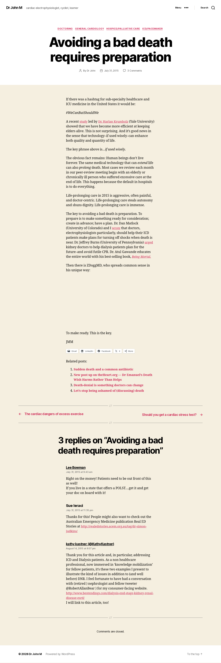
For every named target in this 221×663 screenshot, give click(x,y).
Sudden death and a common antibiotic (105, 370)
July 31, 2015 (111, 71)
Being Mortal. (142, 257)
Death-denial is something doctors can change (111, 386)
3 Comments (135, 71)
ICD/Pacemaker (154, 29)
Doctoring (64, 29)
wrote (116, 228)
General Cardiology (89, 29)
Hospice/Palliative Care (124, 29)
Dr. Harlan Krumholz (115, 122)
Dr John (91, 71)
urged (149, 243)
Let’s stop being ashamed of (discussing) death (111, 391)
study (83, 122)
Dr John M (14, 8)
